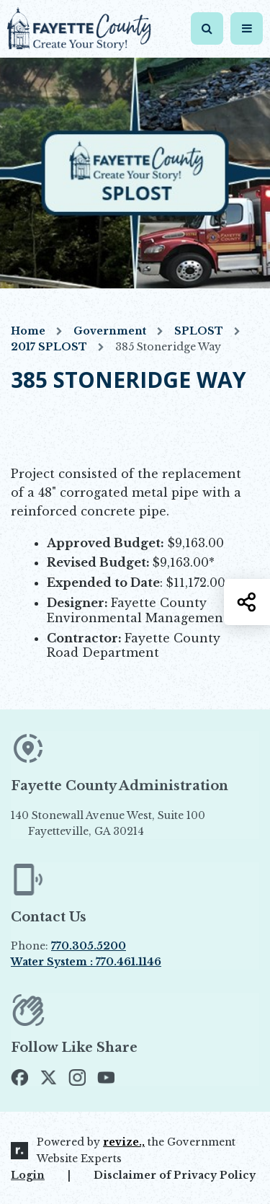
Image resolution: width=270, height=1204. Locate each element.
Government (109, 330)
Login (28, 1175)
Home (28, 330)
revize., (124, 1142)
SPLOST (198, 330)
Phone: (68, 945)
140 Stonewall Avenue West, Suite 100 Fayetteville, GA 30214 (132, 824)
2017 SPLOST (49, 346)
